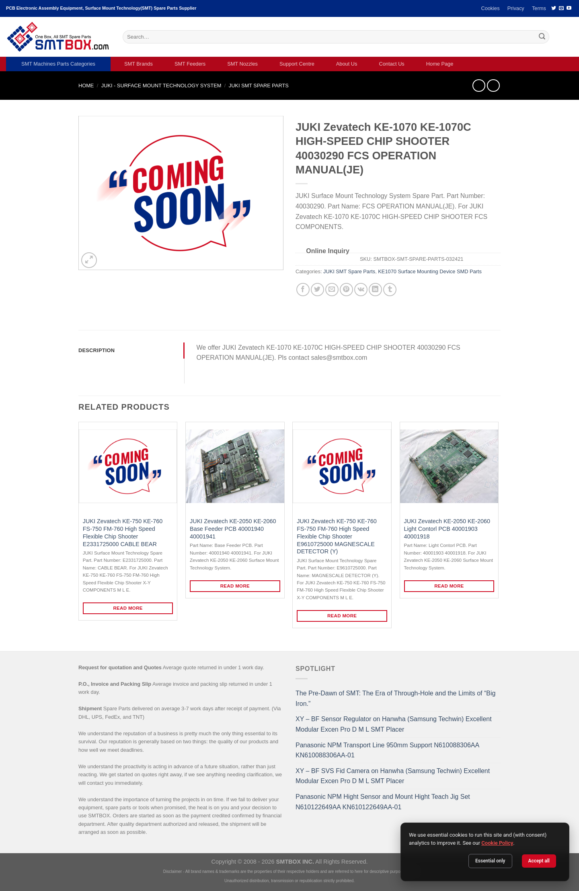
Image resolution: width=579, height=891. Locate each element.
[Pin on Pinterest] (346, 289)
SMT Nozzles (242, 64)
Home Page (440, 64)
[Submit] (542, 37)
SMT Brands (138, 64)
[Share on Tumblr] (389, 289)
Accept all (539, 861)
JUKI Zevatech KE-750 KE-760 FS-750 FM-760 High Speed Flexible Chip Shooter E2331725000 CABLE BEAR (122, 532)
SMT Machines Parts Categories (58, 64)
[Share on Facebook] (303, 289)
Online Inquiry (327, 251)
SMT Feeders (190, 64)
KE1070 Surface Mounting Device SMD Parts (429, 271)
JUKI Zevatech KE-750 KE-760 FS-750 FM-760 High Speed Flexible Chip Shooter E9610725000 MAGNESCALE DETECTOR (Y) (336, 536)
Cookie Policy (497, 843)
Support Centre (296, 64)
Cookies (490, 8)
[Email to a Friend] (332, 289)
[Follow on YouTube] (569, 8)
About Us (346, 64)
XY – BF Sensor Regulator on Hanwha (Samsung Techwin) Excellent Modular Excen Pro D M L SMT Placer (394, 724)
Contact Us (391, 64)
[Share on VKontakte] (361, 289)
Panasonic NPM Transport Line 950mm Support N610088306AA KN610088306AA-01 (387, 750)
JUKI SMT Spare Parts (259, 85)
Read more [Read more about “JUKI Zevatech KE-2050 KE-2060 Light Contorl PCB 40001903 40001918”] (449, 586)
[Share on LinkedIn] (375, 289)
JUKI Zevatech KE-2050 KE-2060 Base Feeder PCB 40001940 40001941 (233, 528)
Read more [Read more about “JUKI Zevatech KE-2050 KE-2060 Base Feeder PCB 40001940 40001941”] (235, 586)
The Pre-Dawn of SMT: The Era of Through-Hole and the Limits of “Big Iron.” (395, 698)
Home (86, 85)
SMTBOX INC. (295, 861)
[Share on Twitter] (317, 289)
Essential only (490, 861)
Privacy (515, 8)
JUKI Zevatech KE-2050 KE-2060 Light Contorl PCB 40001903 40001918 (447, 528)
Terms (539, 8)
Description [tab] (96, 350)
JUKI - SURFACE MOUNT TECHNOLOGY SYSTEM (161, 85)
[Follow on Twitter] (553, 8)
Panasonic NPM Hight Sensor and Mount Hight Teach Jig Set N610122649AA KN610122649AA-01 (383, 802)
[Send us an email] (561, 8)
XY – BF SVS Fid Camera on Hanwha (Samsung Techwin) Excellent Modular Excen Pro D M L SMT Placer (393, 776)
